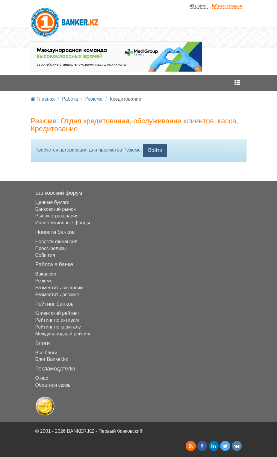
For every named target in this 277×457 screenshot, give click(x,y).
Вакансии (46, 273)
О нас (41, 378)
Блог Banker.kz (51, 359)
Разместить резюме (57, 294)
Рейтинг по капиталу (58, 326)
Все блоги (46, 352)
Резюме (44, 280)
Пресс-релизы (51, 248)
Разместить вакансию (59, 287)
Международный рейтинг (63, 333)
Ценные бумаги (52, 202)
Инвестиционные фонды (62, 222)
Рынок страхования (57, 215)
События (45, 255)
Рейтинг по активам (57, 320)
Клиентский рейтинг (57, 313)
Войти (155, 150)
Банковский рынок (55, 209)
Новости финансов (56, 241)
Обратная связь (53, 385)
